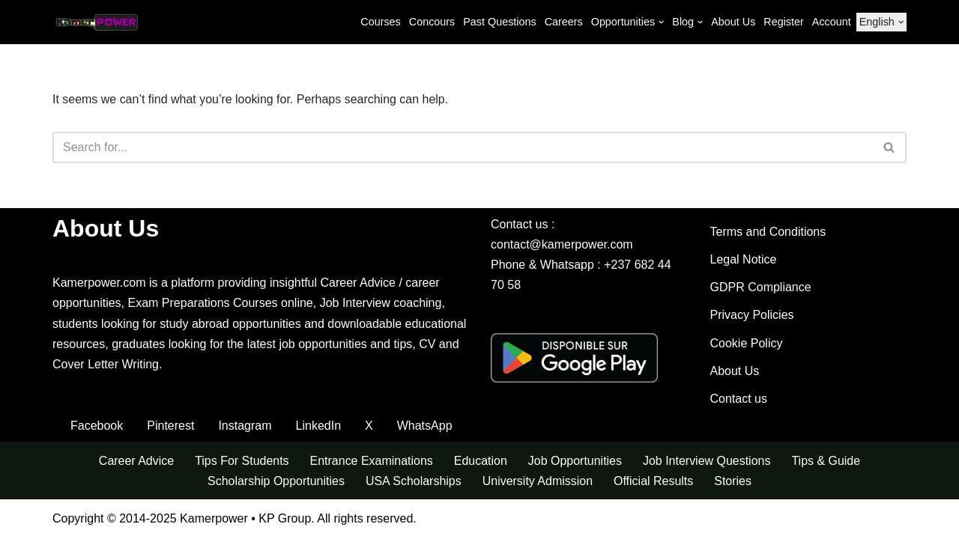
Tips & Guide (826, 462)
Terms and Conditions (768, 232)
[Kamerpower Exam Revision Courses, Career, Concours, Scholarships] (97, 22)
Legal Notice (743, 260)
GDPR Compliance (760, 287)
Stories (733, 481)
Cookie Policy (746, 344)
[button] (661, 22)
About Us (733, 22)
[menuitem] (877, 22)
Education (480, 462)
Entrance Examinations (371, 462)
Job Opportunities (575, 462)
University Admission (537, 481)
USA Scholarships (414, 481)
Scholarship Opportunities (275, 481)
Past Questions (499, 22)
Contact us (738, 399)
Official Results (653, 481)
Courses (380, 22)
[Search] (462, 147)
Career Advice (136, 462)
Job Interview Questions (707, 462)
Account (831, 22)
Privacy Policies (752, 316)
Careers (563, 22)
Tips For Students (242, 462)
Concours (431, 22)
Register (783, 22)
